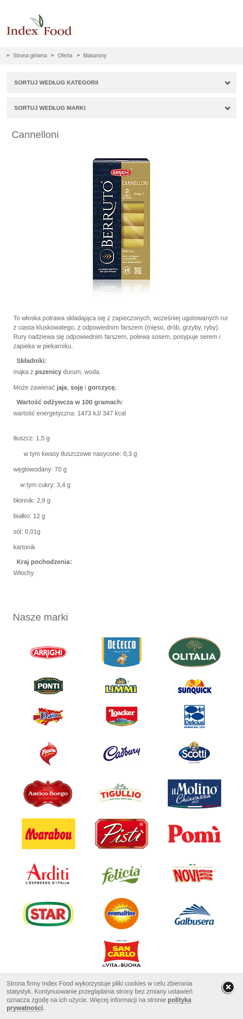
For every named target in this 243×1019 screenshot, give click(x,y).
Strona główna (30, 55)
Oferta (65, 55)
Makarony (94, 55)
